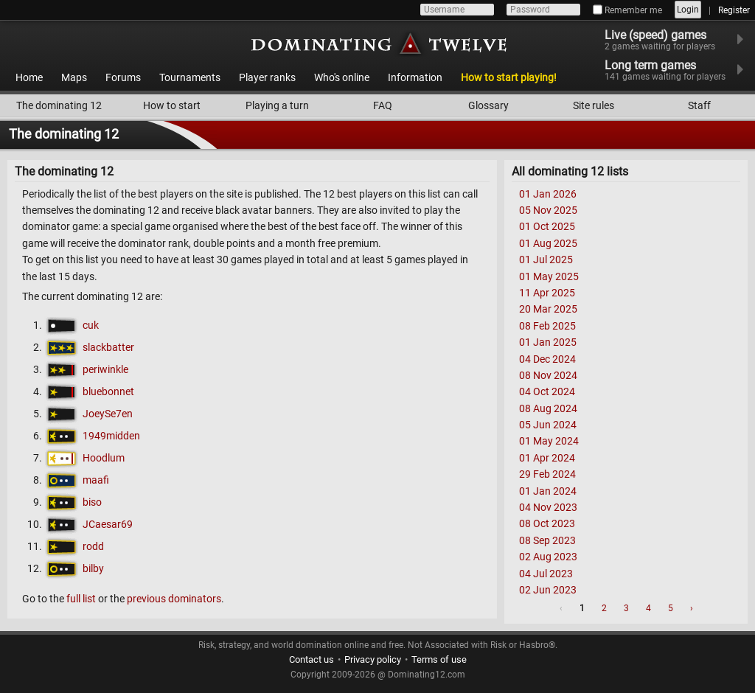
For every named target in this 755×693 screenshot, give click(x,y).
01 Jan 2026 (548, 194)
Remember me (627, 10)
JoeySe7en (108, 413)
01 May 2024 (549, 441)
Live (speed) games (669, 40)
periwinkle (105, 369)
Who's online (341, 77)
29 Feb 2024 (547, 474)
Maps (74, 77)
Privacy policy (372, 659)
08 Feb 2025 (547, 326)
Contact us (311, 659)
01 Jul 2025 (546, 259)
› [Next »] (691, 608)
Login (688, 9)
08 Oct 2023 (547, 523)
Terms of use (439, 659)
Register (734, 10)
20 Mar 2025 (548, 309)
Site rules (593, 105)
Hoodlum (104, 458)
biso (92, 502)
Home (29, 77)
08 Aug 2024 (548, 408)
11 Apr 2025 (547, 293)
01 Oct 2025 (547, 226)
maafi (96, 480)
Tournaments (189, 77)
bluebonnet (108, 391)
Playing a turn (277, 105)
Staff (699, 105)
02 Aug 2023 (548, 557)
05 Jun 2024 (548, 425)
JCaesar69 (108, 524)
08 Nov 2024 (548, 375)
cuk (91, 325)
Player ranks (267, 77)
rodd (93, 546)
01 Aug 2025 (548, 243)
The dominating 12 (59, 105)
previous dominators (174, 599)
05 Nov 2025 (548, 210)
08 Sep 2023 (547, 540)
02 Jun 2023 (548, 590)
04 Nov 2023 (548, 507)
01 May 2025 (549, 276)
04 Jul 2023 (546, 573)
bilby (93, 568)
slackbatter (108, 347)
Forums (123, 77)
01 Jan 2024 (548, 491)
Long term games (674, 70)
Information (415, 77)
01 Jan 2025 (548, 342)
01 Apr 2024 (547, 458)
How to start (172, 105)
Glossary (488, 105)
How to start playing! (509, 77)
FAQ (382, 105)
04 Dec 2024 (547, 359)
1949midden (111, 436)
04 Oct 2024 (547, 391)
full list (81, 599)
